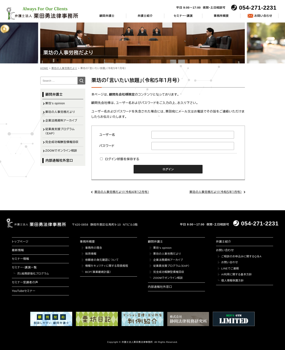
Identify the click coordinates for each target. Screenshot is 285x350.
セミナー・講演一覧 (24, 267)
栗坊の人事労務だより (60, 112)
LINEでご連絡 (230, 268)
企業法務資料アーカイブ (61, 120)
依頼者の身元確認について (102, 259)
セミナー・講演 (183, 15)
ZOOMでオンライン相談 (61, 150)
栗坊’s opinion (162, 247)
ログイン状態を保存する (119, 159)
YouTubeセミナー (23, 291)
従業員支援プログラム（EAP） (60, 131)
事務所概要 (221, 15)
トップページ (20, 241)
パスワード (106, 145)
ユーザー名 (107, 134)
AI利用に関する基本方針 (236, 274)
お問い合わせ (263, 15)
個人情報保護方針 (232, 280)
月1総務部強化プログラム (33, 273)
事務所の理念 (93, 247)
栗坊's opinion (55, 103)
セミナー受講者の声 (25, 282)
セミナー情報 (20, 258)
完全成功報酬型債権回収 (62, 142)
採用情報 (91, 253)
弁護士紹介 (145, 15)
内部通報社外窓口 (59, 160)
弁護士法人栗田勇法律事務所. (138, 342)
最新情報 (18, 250)
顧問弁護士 (107, 15)
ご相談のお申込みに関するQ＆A (241, 256)
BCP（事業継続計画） (98, 271)
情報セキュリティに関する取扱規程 (106, 265)
